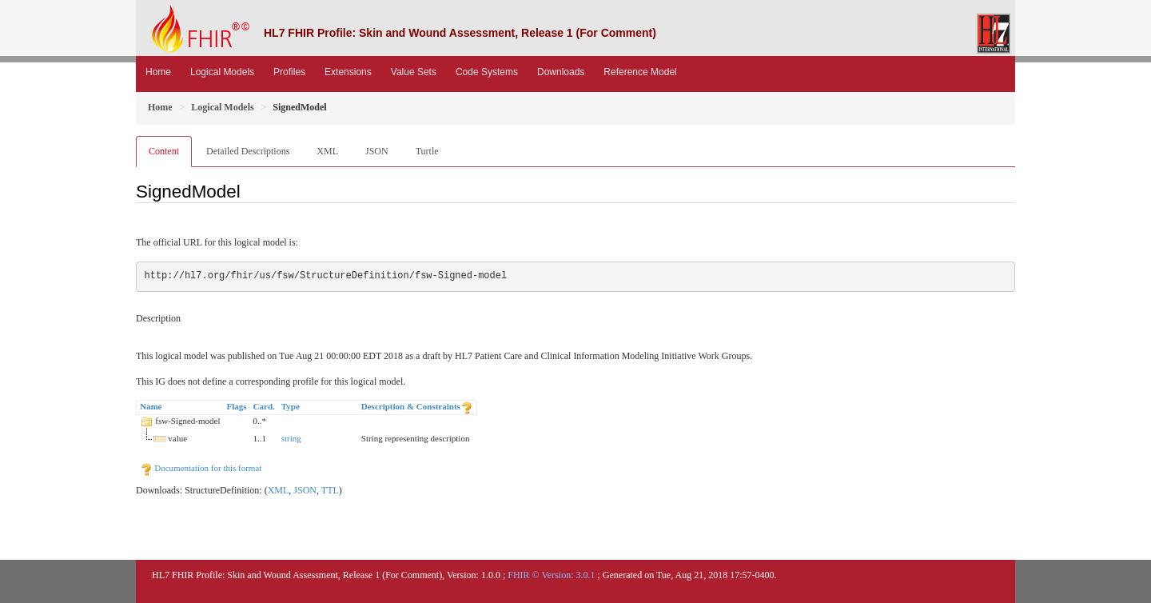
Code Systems (487, 72)
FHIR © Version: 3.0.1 (551, 575)
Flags (237, 406)
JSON (376, 151)
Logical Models (222, 72)
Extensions (348, 72)
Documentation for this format (201, 468)
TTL (330, 490)
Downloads (560, 72)
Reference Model (639, 72)
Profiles (289, 72)
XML (327, 151)
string (291, 438)
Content (164, 151)
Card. (264, 406)
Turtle (427, 151)
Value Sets (413, 72)
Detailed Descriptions (247, 151)
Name (151, 406)
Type (290, 406)
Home (158, 72)
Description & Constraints (410, 406)
